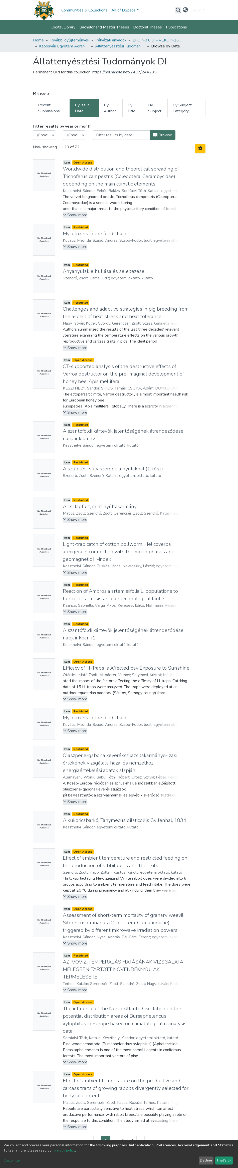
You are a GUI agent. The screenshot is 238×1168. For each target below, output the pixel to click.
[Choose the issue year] (44, 135)
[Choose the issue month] (74, 135)
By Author (110, 108)
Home (38, 40)
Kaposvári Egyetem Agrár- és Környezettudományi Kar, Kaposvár (64, 46)
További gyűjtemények (69, 40)
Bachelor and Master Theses (104, 27)
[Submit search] (178, 10)
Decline (206, 1160)
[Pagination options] (200, 148)
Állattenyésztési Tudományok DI (120, 46)
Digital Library (63, 27)
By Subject (154, 108)
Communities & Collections (84, 10)
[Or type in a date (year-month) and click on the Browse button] (121, 135)
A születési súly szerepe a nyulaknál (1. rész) (113, 468)
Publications (176, 27)
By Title (131, 108)
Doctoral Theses (147, 27)
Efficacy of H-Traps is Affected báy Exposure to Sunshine (126, 668)
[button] (185, 10)
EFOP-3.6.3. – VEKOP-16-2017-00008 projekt (158, 40)
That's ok (223, 1160)
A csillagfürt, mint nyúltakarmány (100, 506)
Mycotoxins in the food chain (94, 233)
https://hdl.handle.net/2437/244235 (124, 72)
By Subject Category (182, 108)
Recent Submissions (49, 108)
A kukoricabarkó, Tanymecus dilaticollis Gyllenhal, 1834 (124, 820)
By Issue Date (82, 108)
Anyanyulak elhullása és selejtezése (103, 271)
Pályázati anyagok (111, 40)
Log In (195, 10)
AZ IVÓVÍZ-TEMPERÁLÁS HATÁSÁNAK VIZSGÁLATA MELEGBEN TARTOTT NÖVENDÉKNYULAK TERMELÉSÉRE (123, 969)
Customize (12, 1160)
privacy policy (64, 1150)
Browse (162, 135)
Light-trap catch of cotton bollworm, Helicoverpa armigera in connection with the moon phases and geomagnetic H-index (119, 552)
